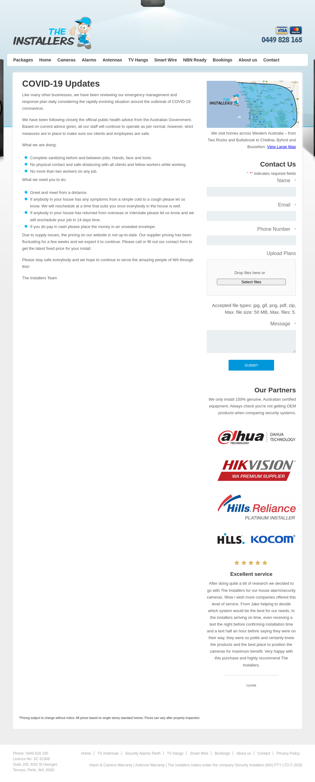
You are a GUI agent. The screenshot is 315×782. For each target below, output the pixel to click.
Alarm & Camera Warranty (110, 765)
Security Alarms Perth (142, 753)
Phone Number (276, 229)
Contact (271, 59)
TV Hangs (138, 59)
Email (287, 205)
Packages (23, 59)
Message (283, 324)
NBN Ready (194, 59)
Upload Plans (281, 253)
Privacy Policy (288, 753)
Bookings (223, 59)
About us (247, 59)
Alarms (89, 59)
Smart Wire (165, 59)
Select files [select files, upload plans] (251, 282)
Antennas (112, 59)
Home (45, 59)
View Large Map (281, 146)
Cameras (67, 59)
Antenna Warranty (150, 765)
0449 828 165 (281, 40)
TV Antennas (108, 753)
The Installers (52, 33)
